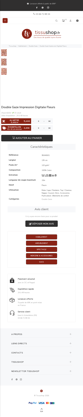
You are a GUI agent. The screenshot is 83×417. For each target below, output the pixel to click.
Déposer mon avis (41, 223)
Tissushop (12, 46)
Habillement (22, 46)
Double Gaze (33, 46)
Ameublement (41, 243)
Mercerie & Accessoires (41, 256)
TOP (41, 412)
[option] (4, 54)
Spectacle (41, 249)
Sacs (41, 262)
